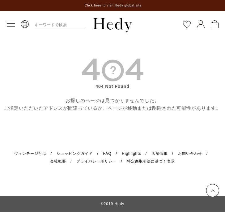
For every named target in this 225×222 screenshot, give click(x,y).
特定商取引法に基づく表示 (151, 161)
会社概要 (58, 161)
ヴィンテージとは (30, 153)
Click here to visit (113, 5)
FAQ (107, 153)
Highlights (131, 153)
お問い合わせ (190, 153)
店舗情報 (159, 153)
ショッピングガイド (75, 153)
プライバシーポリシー (96, 161)
